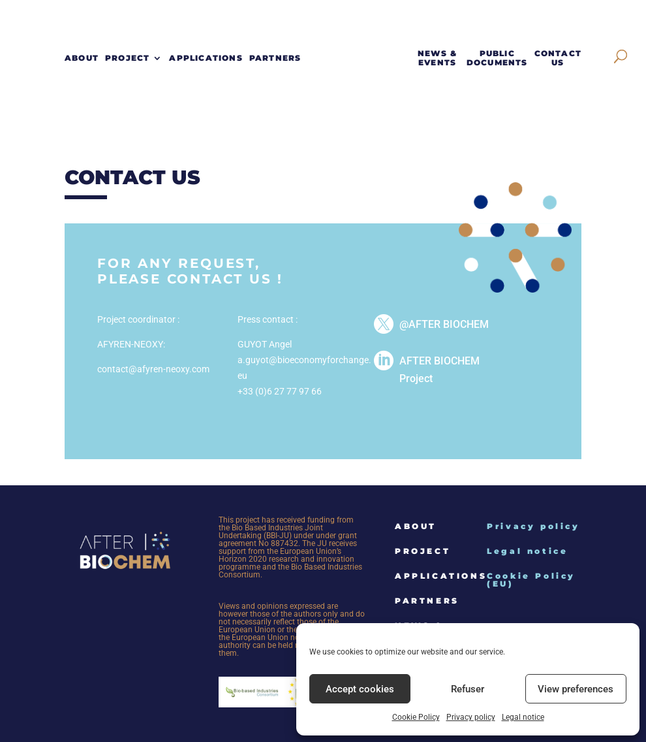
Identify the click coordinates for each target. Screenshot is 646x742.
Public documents (497, 58)
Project (127, 58)
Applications (205, 58)
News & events (437, 58)
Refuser (467, 689)
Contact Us (557, 58)
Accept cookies (360, 689)
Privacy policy (470, 717)
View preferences (575, 689)
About (82, 58)
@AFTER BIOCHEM (444, 324)
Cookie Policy (416, 717)
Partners (275, 58)
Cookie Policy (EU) (531, 580)
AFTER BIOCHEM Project (439, 370)
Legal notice (523, 717)
